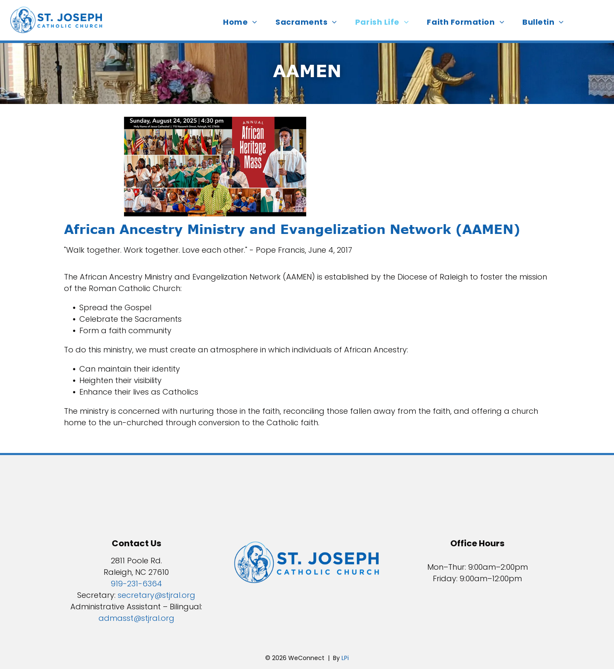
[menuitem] (243, 22)
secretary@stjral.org (156, 595)
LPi (345, 658)
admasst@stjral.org (136, 618)
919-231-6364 (136, 583)
